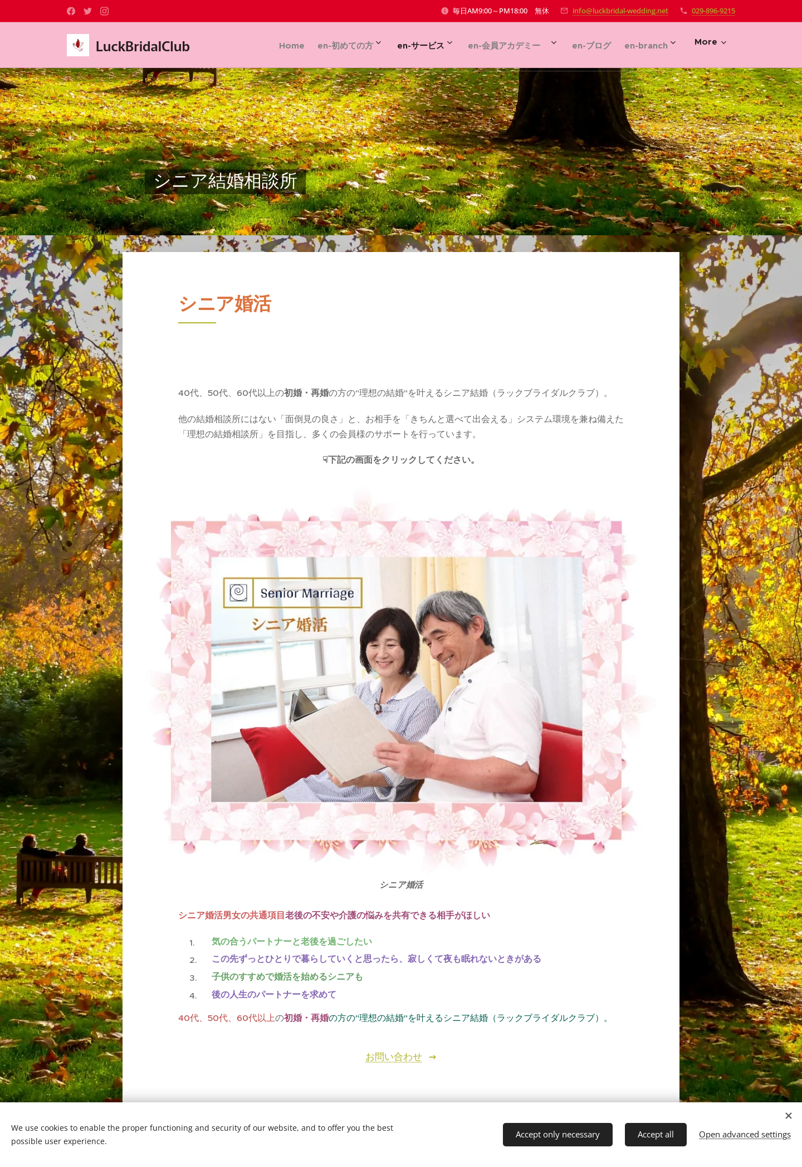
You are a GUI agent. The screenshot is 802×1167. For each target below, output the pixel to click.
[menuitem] (264, 45)
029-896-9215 (713, 11)
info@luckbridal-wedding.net (620, 11)
